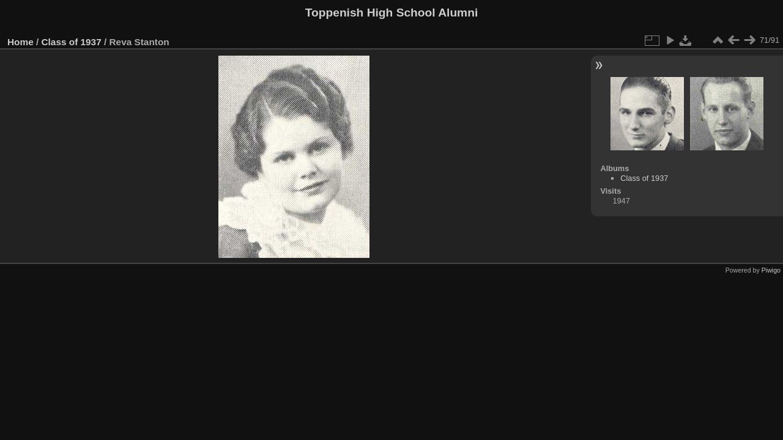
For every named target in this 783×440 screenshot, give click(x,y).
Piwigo (771, 270)
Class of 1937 (72, 42)
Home (20, 42)
